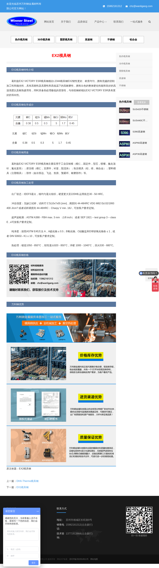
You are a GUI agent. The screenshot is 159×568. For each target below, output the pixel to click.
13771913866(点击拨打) (79, 533)
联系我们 (118, 21)
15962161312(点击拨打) (79, 524)
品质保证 (83, 21)
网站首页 (49, 21)
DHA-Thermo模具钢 (27, 481)
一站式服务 (136, 21)
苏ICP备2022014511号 (79, 559)
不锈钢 (122, 85)
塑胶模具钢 (124, 71)
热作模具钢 (124, 56)
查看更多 (141, 102)
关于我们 (66, 21)
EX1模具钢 (22, 487)
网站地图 (94, 559)
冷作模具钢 (124, 63)
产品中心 (99, 21)
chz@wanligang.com (140, 6)
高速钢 (122, 78)
